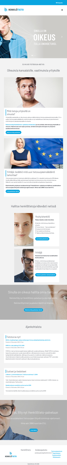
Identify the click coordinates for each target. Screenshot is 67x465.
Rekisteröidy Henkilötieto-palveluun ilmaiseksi (21, 124)
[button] (5, 36)
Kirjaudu (59, 3)
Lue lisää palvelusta (42, 239)
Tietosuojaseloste (56, 451)
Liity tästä (34, 430)
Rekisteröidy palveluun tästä (33, 310)
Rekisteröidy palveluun (13, 132)
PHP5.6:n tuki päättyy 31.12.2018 (15, 345)
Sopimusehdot (56, 455)
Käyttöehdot (56, 453)
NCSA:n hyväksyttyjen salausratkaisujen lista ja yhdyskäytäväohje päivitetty (28, 340)
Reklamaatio (56, 457)
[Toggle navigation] (62, 10)
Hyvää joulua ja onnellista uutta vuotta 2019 (18, 385)
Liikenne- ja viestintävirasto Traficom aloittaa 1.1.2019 (22, 374)
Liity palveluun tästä (13, 191)
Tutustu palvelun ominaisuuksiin (45, 274)
